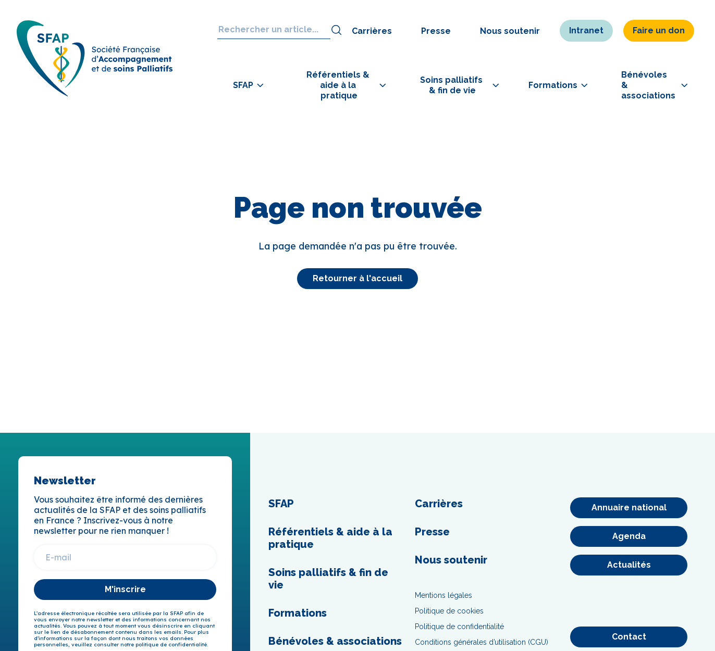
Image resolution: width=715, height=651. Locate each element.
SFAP (281, 503)
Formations (297, 613)
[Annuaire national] (628, 507)
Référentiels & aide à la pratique (330, 537)
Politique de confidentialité (459, 626)
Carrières (372, 31)
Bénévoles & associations (335, 641)
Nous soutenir (510, 31)
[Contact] (628, 637)
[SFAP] (95, 93)
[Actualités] (628, 565)
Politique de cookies (449, 611)
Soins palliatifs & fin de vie (328, 578)
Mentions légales (443, 595)
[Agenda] (628, 536)
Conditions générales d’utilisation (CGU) (481, 642)
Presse (436, 31)
